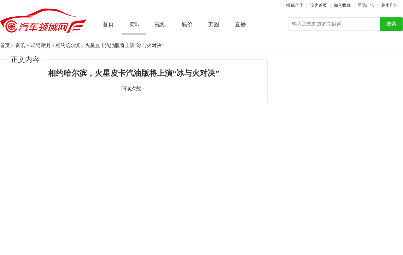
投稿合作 (294, 5)
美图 (213, 24)
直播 (240, 24)
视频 (160, 24)
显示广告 (365, 5)
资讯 (20, 45)
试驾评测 (40, 45)
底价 (187, 24)
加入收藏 (342, 5)
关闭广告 (389, 5)
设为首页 (318, 5)
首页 (108, 24)
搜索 (391, 24)
